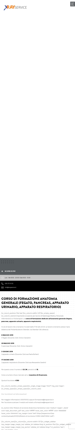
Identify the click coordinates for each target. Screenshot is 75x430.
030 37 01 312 (9, 283)
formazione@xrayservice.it (44, 402)
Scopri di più (10, 271)
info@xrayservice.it (10, 287)
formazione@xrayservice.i (44, 399)
